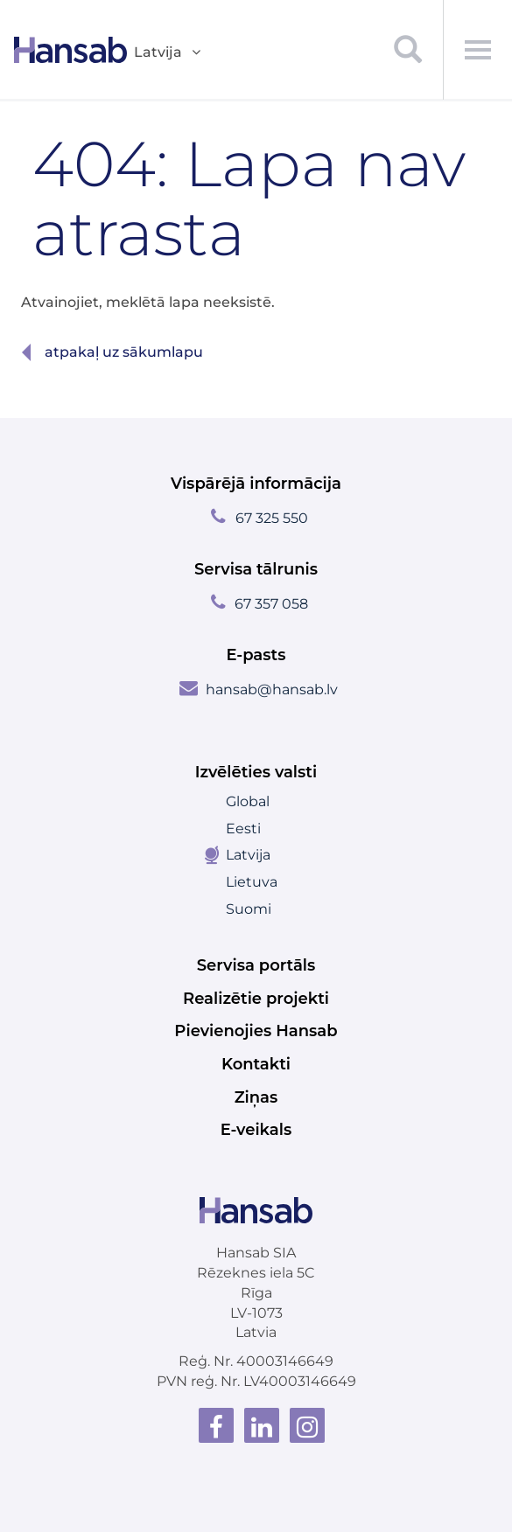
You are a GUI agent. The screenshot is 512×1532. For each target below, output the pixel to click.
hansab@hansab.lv (272, 689)
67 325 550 (271, 518)
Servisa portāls (256, 965)
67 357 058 (271, 603)
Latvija (248, 855)
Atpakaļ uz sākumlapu (124, 352)
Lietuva (251, 882)
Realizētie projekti (256, 998)
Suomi (248, 909)
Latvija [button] (168, 53)
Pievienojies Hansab (255, 1031)
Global (248, 801)
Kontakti (256, 1064)
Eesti (243, 828)
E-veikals (256, 1129)
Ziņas (256, 1097)
